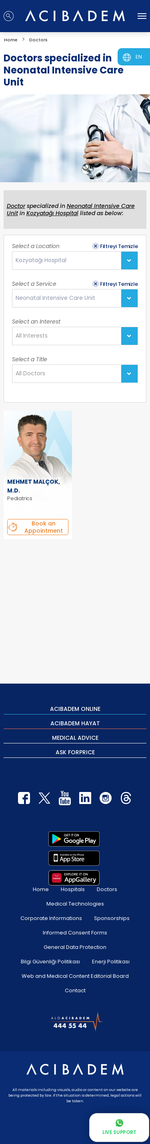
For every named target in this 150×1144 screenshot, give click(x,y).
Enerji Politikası (111, 961)
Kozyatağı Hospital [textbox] (41, 260)
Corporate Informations (51, 918)
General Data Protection (75, 947)
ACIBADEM (75, 708)
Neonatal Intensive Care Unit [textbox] (55, 298)
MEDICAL (75, 737)
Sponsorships (112, 918)
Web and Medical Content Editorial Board (75, 976)
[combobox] (74, 260)
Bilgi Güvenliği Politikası (50, 961)
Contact (75, 990)
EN (139, 57)
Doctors (107, 889)
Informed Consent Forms (75, 932)
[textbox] (34, 336)
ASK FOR (75, 751)
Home (41, 889)
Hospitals (73, 889)
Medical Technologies (75, 904)
